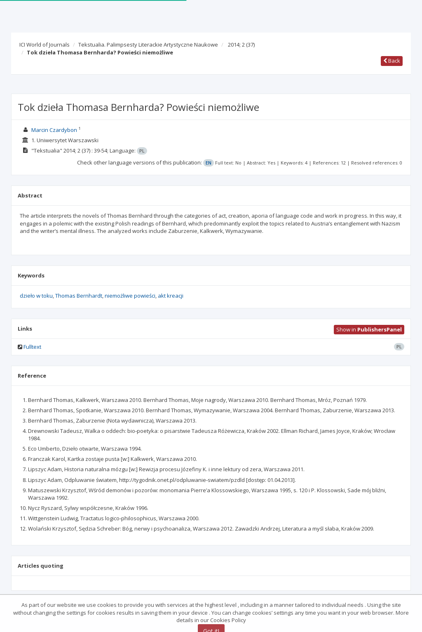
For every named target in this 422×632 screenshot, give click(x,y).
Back (391, 60)
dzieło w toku (36, 295)
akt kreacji (170, 295)
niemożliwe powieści (130, 295)
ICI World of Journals (44, 44)
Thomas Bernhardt (78, 295)
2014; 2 (241, 44)
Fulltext (32, 346)
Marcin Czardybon (54, 130)
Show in (369, 329)
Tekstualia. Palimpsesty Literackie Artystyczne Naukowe (148, 44)
